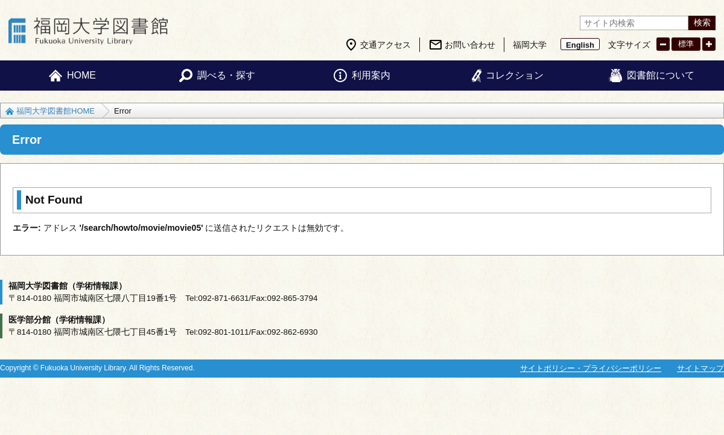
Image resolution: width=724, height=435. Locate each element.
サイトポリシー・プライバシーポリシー (590, 368)
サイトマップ (700, 368)
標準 (686, 43)
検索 (702, 22)
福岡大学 (530, 45)
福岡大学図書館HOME (55, 110)
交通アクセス (385, 45)
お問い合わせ (470, 45)
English (580, 45)
